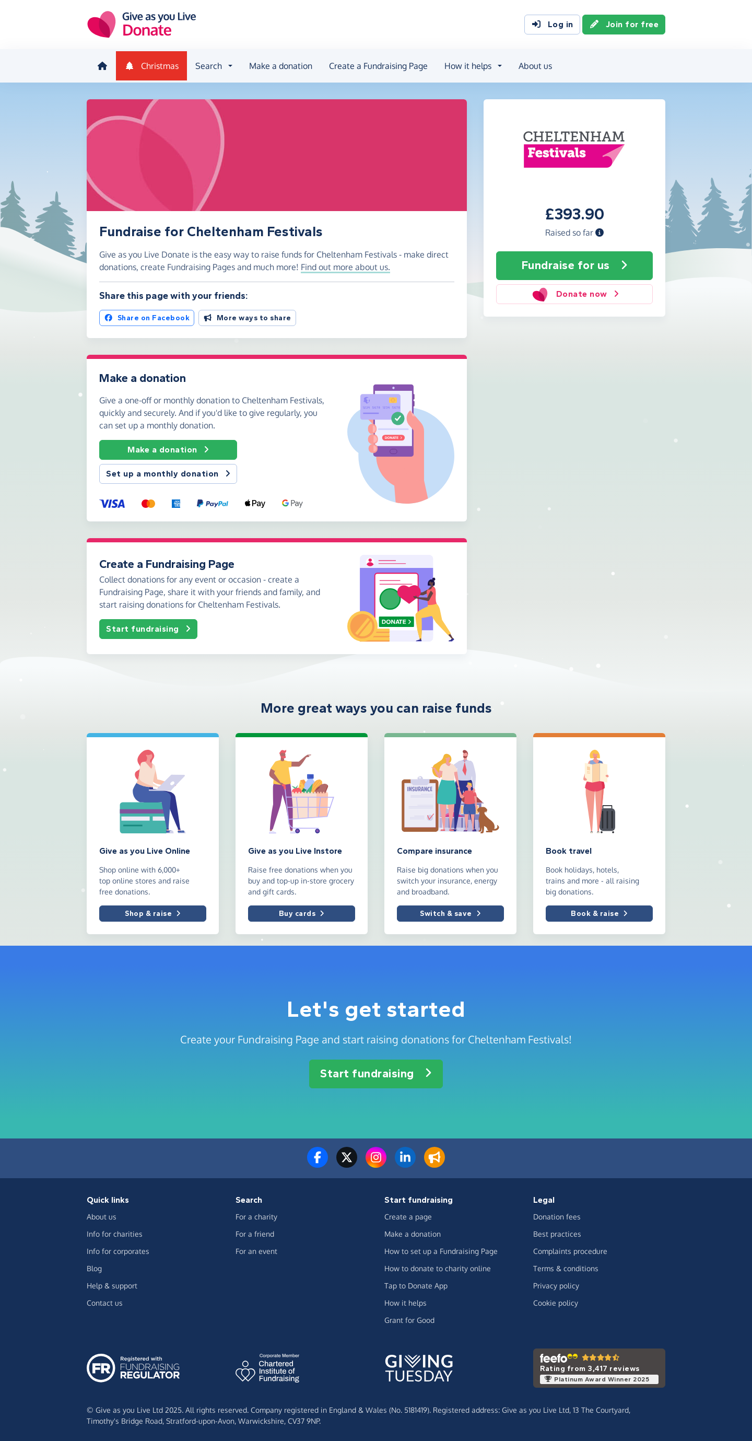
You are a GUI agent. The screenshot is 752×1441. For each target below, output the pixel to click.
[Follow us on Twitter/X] (346, 1161)
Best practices (557, 1231)
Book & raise (599, 910)
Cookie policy (555, 1300)
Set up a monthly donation (168, 470)
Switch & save (450, 910)
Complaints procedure (570, 1249)
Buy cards (301, 910)
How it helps (405, 1300)
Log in (552, 25)
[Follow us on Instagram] (376, 1161)
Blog (94, 1266)
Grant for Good (409, 1318)
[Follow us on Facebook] (317, 1161)
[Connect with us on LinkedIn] (405, 1161)
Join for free (624, 25)
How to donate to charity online (437, 1266)
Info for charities (115, 1231)
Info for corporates (118, 1249)
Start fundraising (148, 626)
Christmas (149, 65)
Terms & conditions (565, 1266)
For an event (256, 1249)
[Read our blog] (434, 1161)
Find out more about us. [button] (345, 264)
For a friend (255, 1231)
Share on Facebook (147, 314)
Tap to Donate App (416, 1283)
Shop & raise (153, 910)
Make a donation (278, 65)
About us (533, 65)
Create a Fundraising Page (376, 65)
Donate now (574, 291)
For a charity (256, 1214)
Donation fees (557, 1214)
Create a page (408, 1214)
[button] (599, 229)
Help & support (112, 1283)
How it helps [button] (465, 65)
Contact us (105, 1300)
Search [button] (206, 65)
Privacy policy (556, 1283)
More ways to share (247, 314)
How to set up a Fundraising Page (441, 1249)
